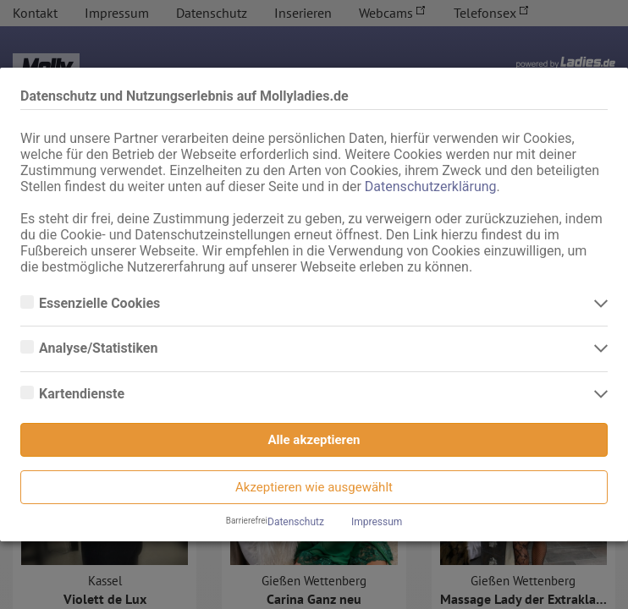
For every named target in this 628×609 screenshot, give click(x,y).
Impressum (376, 522)
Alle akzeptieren (314, 439)
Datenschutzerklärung (431, 186)
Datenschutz (295, 522)
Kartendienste (83, 394)
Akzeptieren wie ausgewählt (314, 487)
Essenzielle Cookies (101, 303)
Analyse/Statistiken (99, 348)
